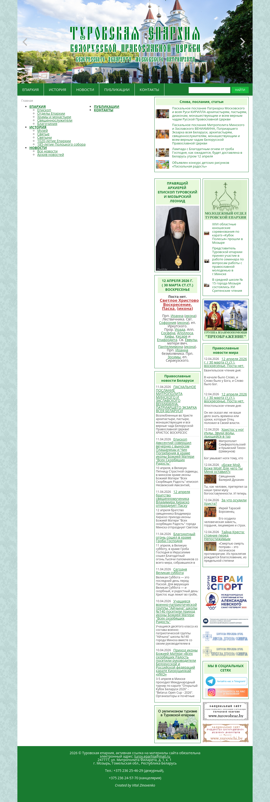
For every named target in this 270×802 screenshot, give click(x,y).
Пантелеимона (170, 346)
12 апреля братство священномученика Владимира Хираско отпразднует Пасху (173, 498)
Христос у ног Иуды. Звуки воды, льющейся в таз (224, 433)
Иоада (180, 329)
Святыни (44, 137)
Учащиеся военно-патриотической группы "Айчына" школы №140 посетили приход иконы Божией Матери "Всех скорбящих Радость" (176, 611)
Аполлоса (185, 333)
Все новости (47, 151)
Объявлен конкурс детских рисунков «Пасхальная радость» (200, 164)
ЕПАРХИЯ (30, 89)
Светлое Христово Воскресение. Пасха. (179, 304)
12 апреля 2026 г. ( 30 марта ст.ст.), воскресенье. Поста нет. (225, 362)
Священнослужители (54, 120)
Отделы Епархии (51, 113)
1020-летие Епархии (54, 141)
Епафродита (167, 339)
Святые (43, 134)
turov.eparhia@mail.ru (152, 756)
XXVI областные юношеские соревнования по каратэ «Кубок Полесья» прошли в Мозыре (227, 233)
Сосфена (168, 333)
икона (185, 308)
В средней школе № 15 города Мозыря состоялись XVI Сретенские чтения (227, 285)
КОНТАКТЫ (149, 89)
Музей (42, 130)
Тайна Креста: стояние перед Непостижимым (224, 535)
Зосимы (174, 357)
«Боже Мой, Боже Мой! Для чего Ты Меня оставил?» (223, 468)
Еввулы (191, 339)
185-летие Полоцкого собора (61, 144)
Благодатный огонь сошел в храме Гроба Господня (175, 537)
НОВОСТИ (85, 89)
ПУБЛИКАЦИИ (117, 89)
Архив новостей (50, 154)
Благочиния (47, 123)
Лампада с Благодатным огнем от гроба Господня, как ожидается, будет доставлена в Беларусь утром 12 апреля (207, 152)
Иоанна (177, 315)
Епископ (44, 110)
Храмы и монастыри (54, 117)
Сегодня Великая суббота (171, 571)
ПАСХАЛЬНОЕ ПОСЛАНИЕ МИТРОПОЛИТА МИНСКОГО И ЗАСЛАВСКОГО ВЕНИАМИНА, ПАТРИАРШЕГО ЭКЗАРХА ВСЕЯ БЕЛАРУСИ (176, 398)
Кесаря (181, 336)
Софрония (167, 322)
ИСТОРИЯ (57, 89)
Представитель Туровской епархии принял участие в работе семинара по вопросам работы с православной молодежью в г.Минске (228, 261)
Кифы (169, 336)
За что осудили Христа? (225, 502)
